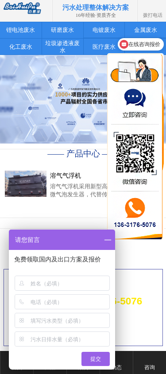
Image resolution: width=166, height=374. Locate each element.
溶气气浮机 (65, 175)
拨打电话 (152, 6)
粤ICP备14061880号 (130, 331)
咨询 (149, 367)
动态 (116, 367)
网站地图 (140, 319)
